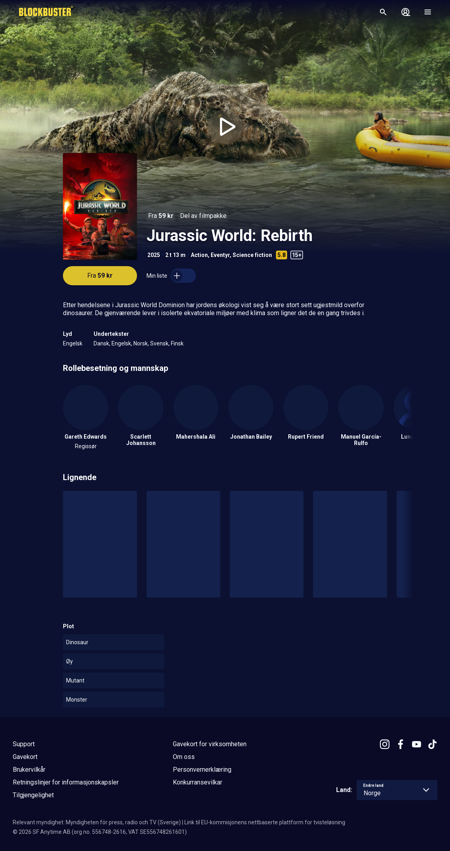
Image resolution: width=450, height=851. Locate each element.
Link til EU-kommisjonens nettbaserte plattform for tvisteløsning (264, 822)
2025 (153, 255)
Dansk (101, 343)
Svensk (159, 343)
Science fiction (252, 255)
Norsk (140, 343)
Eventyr (220, 255)
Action (199, 255)
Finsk (177, 343)
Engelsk (72, 343)
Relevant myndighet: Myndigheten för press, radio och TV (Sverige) (97, 822)
